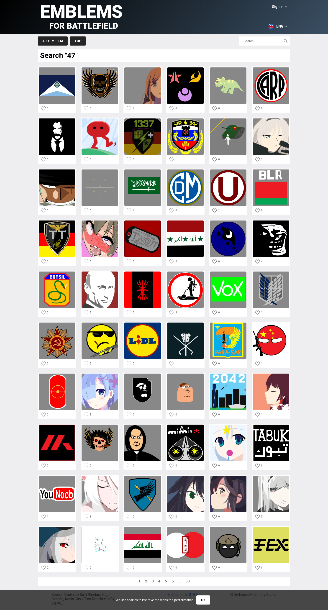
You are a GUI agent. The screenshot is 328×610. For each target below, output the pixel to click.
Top (77, 41)
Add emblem (52, 41)
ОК (203, 600)
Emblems (81, 16)
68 (187, 581)
